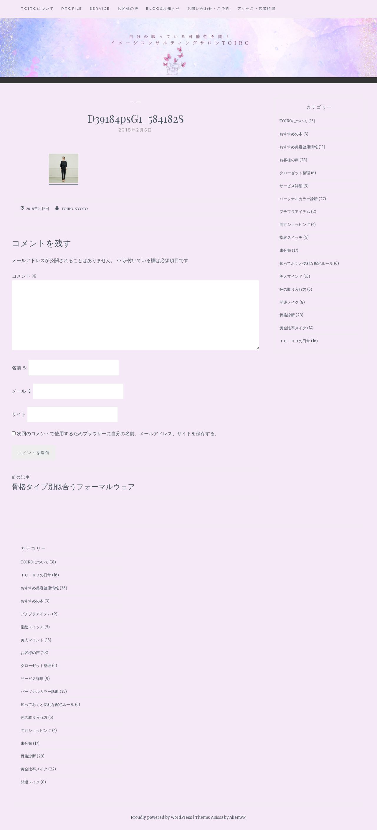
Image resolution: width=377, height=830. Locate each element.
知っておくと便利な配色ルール (306, 263)
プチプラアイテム (295, 211)
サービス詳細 (291, 185)
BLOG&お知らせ (163, 8)
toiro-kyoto (75, 209)
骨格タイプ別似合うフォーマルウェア (73, 482)
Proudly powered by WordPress (161, 817)
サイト (19, 414)
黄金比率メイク (293, 328)
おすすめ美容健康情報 (299, 146)
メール (22, 391)
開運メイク (289, 302)
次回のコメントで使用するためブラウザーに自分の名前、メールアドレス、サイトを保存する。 (118, 433)
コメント (24, 276)
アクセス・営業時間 (256, 8)
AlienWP (237, 817)
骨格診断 (287, 315)
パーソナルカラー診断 (299, 198)
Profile (71, 8)
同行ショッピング (295, 224)
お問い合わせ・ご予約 (208, 8)
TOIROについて (37, 8)
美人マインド (291, 276)
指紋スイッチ (291, 237)
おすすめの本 (291, 134)
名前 (19, 368)
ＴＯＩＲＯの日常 (295, 340)
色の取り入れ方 (293, 289)
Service (100, 8)
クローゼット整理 (295, 172)
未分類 (285, 250)
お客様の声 (128, 8)
